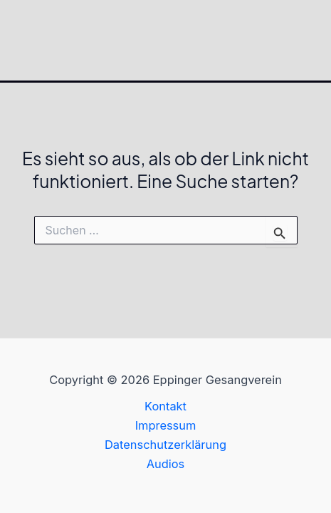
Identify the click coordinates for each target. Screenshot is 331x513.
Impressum (165, 425)
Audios (166, 464)
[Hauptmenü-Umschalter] (315, 40)
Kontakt (165, 406)
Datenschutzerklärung (165, 444)
